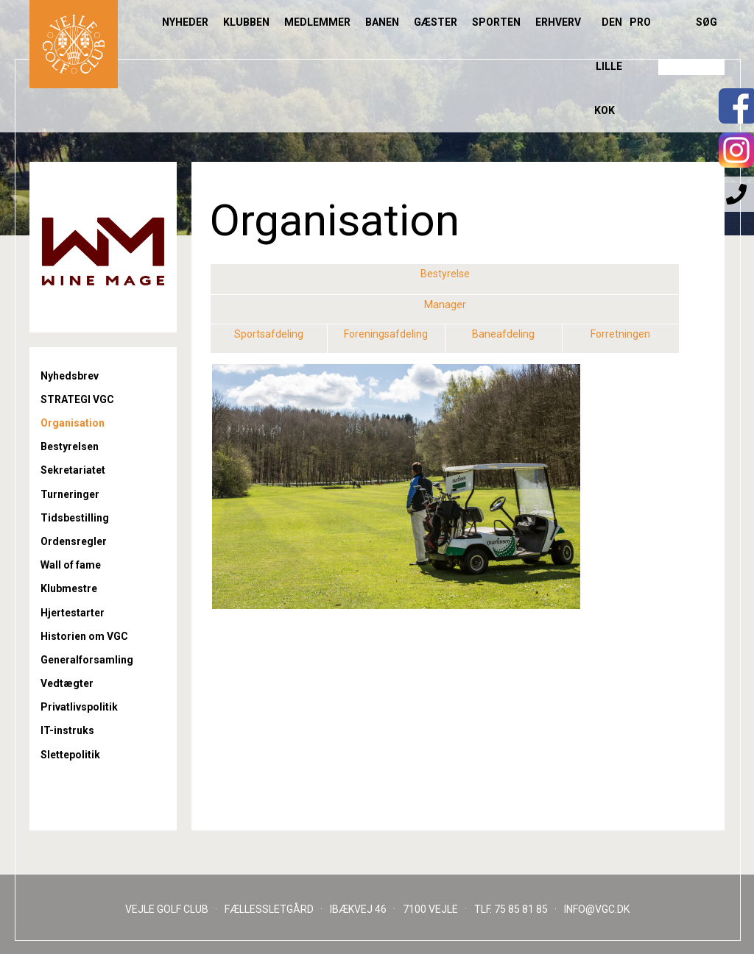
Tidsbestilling (74, 518)
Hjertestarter (72, 613)
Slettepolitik (70, 755)
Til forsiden (73, 44)
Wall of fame (70, 565)
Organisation (72, 423)
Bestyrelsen (69, 446)
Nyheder (185, 22)
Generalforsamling (86, 660)
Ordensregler (73, 541)
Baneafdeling (503, 334)
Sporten (496, 22)
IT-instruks (67, 730)
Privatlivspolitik (79, 707)
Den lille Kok (608, 66)
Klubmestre (68, 588)
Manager (445, 304)
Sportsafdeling (268, 334)
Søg (706, 22)
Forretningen (620, 334)
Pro (640, 22)
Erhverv (558, 22)
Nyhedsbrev (69, 376)
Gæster (435, 22)
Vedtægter (67, 683)
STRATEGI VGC (77, 399)
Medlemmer (317, 22)
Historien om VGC (84, 636)
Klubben (246, 22)
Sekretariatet (72, 470)
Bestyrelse (445, 274)
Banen (382, 22)
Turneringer (69, 494)
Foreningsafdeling (386, 334)
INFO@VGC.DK (597, 909)
